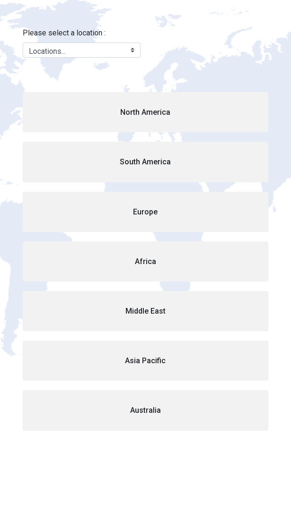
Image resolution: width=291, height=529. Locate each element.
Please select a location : (64, 32)
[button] (145, 112)
